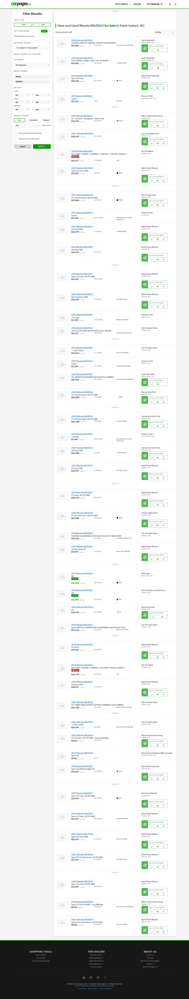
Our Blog (150, 958)
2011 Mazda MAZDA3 (81, 96)
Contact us (150, 955)
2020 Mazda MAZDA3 (82, 814)
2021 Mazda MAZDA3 (82, 58)
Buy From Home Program (150, 961)
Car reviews (40, 958)
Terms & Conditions (105, 988)
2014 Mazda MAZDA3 (82, 213)
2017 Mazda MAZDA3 (82, 546)
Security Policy (93, 988)
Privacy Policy (81, 988)
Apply (41, 146)
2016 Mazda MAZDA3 (82, 328)
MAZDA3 (32, 81)
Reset (22, 146)
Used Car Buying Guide (41, 961)
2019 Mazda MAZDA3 (82, 40)
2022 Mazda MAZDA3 (82, 735)
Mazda (32, 76)
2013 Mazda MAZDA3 (82, 361)
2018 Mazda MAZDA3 (82, 76)
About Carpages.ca (150, 967)
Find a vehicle (41, 955)
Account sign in (96, 967)
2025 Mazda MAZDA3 (82, 168)
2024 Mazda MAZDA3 (82, 133)
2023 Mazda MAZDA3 (82, 513)
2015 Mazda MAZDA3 (82, 116)
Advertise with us (96, 955)
